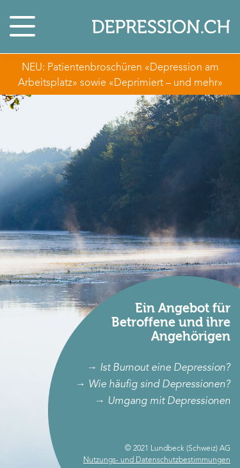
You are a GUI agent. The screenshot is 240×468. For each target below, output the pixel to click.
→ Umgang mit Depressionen (162, 411)
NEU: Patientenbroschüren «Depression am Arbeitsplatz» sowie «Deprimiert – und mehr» (120, 75)
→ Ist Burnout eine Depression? (158, 368)
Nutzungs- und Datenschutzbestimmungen (156, 460)
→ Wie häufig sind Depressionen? (153, 385)
